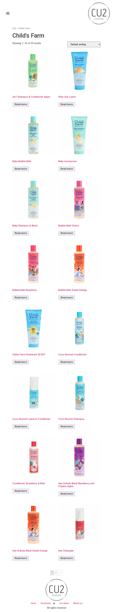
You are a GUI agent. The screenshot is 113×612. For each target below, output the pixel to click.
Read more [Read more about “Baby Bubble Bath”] (21, 168)
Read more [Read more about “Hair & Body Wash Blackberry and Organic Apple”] (67, 493)
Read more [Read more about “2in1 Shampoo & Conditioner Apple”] (21, 104)
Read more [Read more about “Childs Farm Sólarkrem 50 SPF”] (21, 362)
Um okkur (64, 603)
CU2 (14, 28)
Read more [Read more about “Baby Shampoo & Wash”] (21, 233)
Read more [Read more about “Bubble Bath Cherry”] (67, 233)
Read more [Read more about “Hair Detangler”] (67, 558)
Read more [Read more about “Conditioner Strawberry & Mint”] (21, 491)
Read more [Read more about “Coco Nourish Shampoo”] (67, 426)
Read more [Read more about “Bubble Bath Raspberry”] (21, 297)
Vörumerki (45, 603)
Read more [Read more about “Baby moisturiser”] (67, 168)
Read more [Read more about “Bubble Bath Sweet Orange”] (67, 297)
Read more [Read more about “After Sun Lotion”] (67, 104)
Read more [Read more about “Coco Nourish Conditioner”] (67, 362)
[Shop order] (84, 44)
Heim (33, 603)
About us (77, 603)
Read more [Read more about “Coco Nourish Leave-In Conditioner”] (21, 426)
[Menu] (7, 13)
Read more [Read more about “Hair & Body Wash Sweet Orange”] (21, 558)
